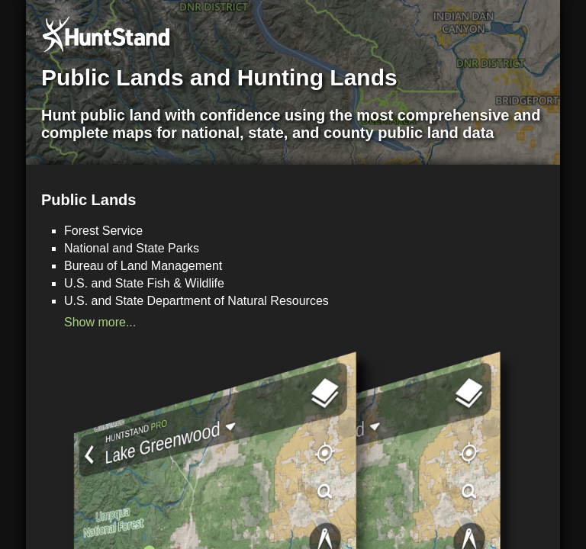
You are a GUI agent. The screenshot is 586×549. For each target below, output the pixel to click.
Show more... (100, 322)
